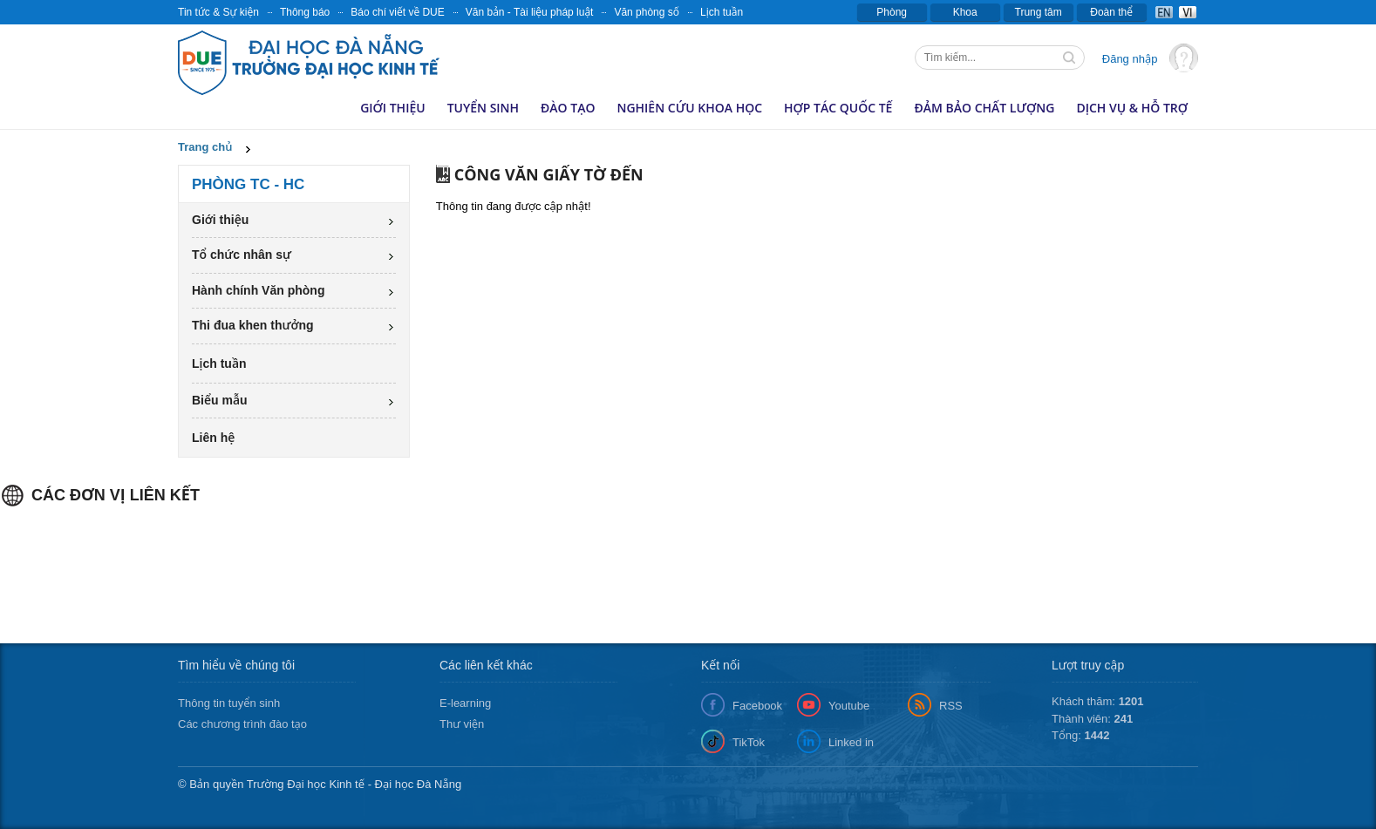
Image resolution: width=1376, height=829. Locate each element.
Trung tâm (1038, 12)
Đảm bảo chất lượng (984, 107)
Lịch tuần (721, 12)
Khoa (965, 12)
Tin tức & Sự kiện (218, 12)
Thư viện (461, 723)
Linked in (851, 742)
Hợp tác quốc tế (838, 107)
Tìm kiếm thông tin (1071, 59)
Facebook (757, 705)
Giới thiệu (393, 107)
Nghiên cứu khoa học (689, 107)
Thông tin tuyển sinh (229, 703)
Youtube (848, 705)
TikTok (748, 742)
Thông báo (305, 12)
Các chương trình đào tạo (242, 723)
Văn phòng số (646, 12)
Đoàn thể (1111, 12)
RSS (951, 705)
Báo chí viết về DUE (398, 12)
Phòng (891, 12)
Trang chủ (205, 146)
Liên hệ (213, 438)
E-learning (465, 703)
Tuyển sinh (483, 107)
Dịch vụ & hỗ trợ (1132, 107)
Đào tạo (568, 107)
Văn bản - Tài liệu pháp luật (530, 12)
